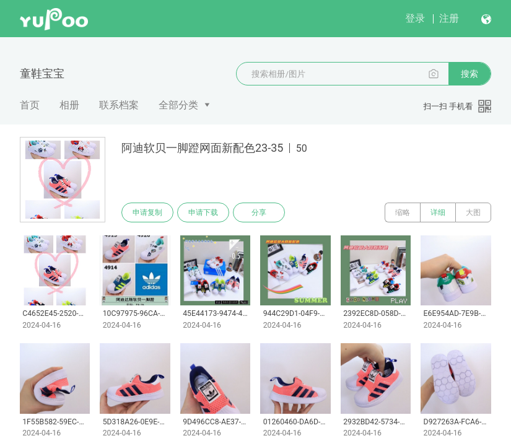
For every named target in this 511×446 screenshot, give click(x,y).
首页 (30, 105)
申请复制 (147, 212)
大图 (473, 212)
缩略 (402, 212)
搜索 (469, 74)
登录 (415, 18)
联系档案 (119, 105)
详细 (437, 212)
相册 (69, 105)
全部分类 (178, 105)
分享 (258, 212)
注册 (449, 18)
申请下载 (203, 212)
